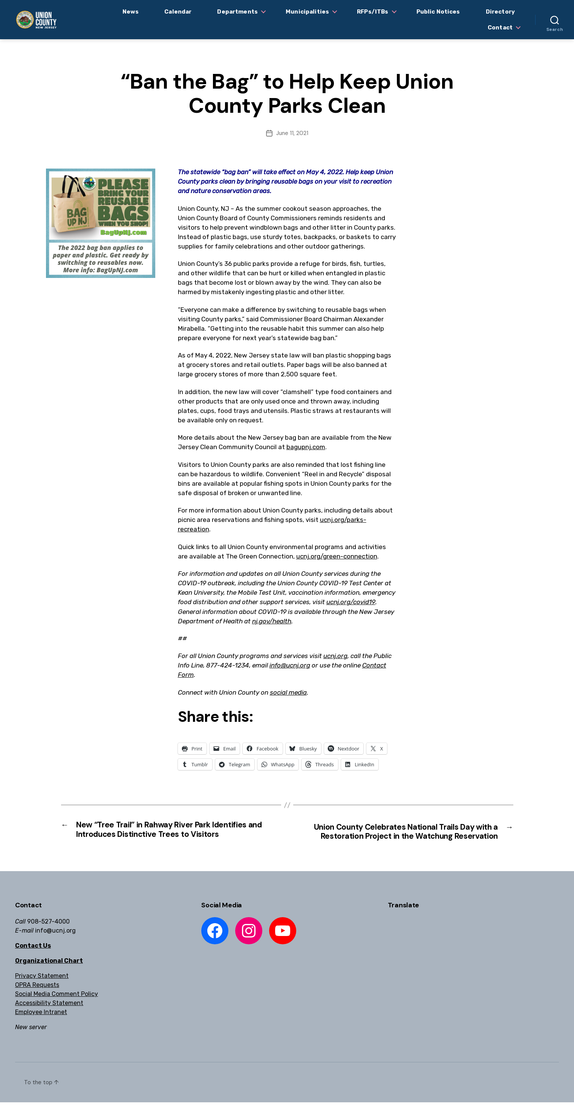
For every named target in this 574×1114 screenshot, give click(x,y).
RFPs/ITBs (372, 11)
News (130, 11)
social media (288, 692)
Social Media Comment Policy (56, 1005)
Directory (500, 11)
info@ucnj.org (289, 665)
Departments (237, 11)
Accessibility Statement (49, 1014)
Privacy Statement (42, 987)
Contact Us (33, 957)
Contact (500, 27)
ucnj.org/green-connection (336, 556)
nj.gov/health (271, 621)
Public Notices (438, 11)
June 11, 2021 (292, 133)
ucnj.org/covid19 (350, 602)
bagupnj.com (305, 447)
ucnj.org (335, 656)
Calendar (177, 11)
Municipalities (307, 11)
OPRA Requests (37, 996)
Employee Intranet (41, 1023)
